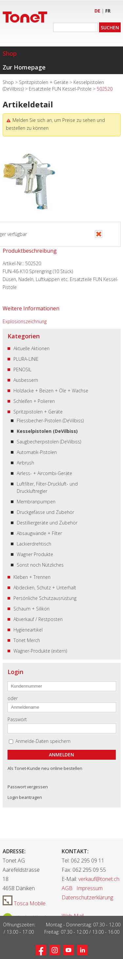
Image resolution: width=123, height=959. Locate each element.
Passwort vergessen (28, 787)
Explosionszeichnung (25, 321)
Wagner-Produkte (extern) (40, 651)
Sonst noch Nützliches (40, 565)
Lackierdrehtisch (34, 544)
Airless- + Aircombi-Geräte (44, 473)
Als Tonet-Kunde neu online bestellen (45, 768)
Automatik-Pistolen (37, 452)
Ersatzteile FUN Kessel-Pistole (61, 89)
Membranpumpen (36, 501)
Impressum (89, 888)
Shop (10, 53)
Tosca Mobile (24, 903)
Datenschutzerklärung (87, 897)
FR (108, 11)
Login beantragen (25, 797)
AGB (67, 888)
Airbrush (25, 463)
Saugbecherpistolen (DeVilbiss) (49, 441)
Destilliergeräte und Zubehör (47, 523)
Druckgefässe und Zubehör (45, 512)
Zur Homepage (24, 67)
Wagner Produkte (35, 554)
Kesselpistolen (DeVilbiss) (47, 431)
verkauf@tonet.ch (98, 879)
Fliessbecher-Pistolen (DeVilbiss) (50, 420)
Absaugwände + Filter (39, 533)
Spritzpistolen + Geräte (44, 82)
